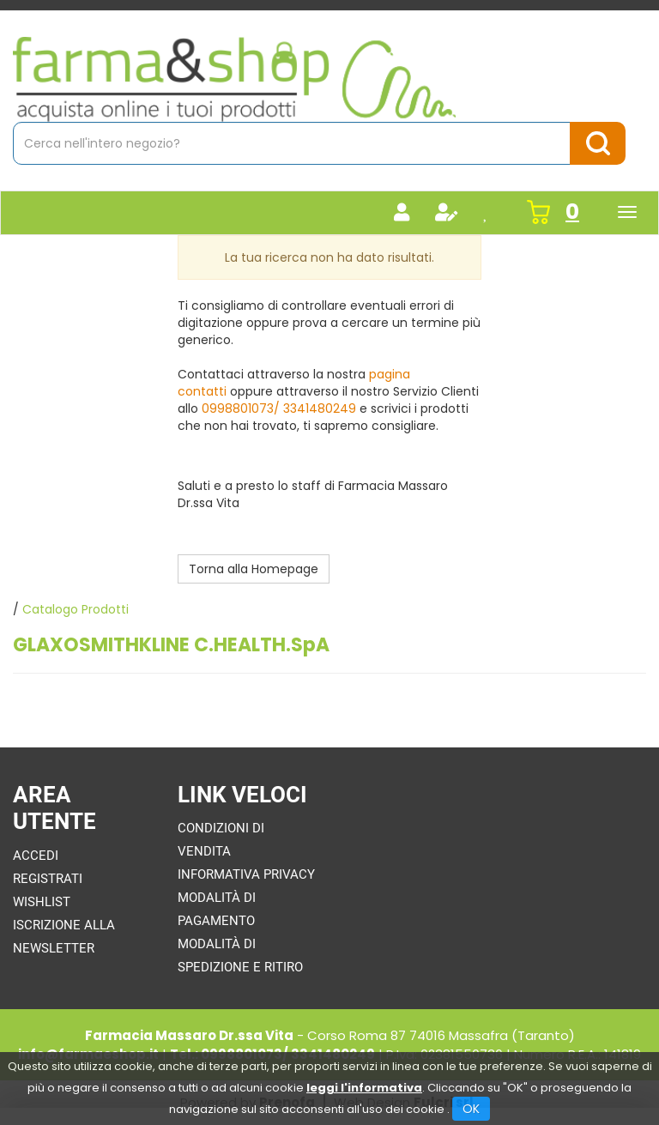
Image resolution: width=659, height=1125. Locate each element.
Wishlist (41, 902)
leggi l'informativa (364, 1088)
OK (471, 1108)
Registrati (47, 878)
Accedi (35, 855)
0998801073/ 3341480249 (279, 408)
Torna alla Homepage (253, 569)
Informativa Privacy (246, 874)
